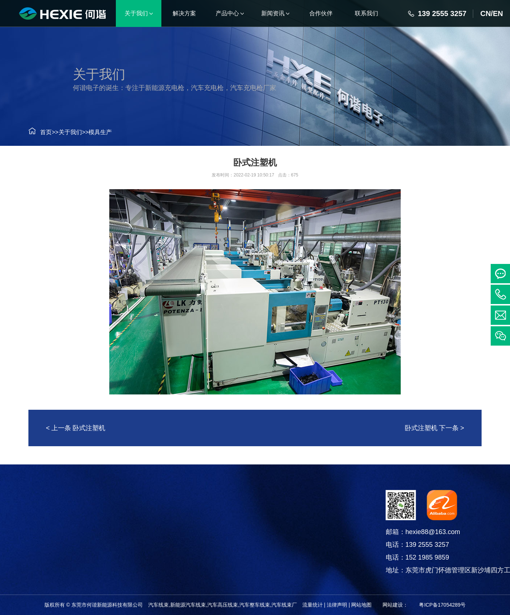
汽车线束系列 (39, 518)
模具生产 (97, 132)
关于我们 (67, 132)
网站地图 (361, 605)
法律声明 (337, 605)
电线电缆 (39, 554)
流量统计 (312, 605)
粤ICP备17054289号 (442, 605)
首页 (43, 132)
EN (498, 13)
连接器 (39, 536)
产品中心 (39, 499)
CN (485, 13)
